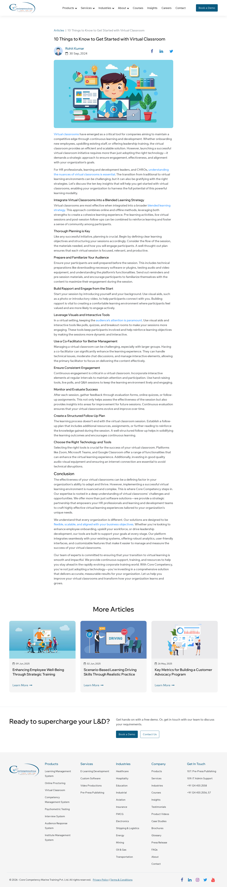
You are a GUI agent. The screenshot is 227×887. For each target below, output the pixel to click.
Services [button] (86, 8)
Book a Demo (207, 7)
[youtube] (213, 880)
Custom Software (90, 778)
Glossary (156, 835)
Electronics (122, 821)
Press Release (159, 842)
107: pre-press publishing (201, 771)
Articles (59, 30)
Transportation (124, 856)
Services (156, 778)
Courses (138, 8)
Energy (120, 835)
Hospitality (122, 778)
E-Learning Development (94, 771)
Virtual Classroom (55, 790)
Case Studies (158, 821)
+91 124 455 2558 (197, 785)
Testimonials (158, 806)
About (155, 856)
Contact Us (150, 734)
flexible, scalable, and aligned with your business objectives (93, 524)
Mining (120, 842)
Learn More (22, 685)
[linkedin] (190, 880)
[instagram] (197, 880)
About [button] (122, 8)
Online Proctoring (55, 783)
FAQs (154, 849)
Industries (157, 785)
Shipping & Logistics (127, 828)
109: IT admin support (200, 778)
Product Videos (160, 814)
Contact (180, 8)
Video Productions (91, 785)
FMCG (119, 814)
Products (156, 771)
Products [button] (68, 8)
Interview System (55, 816)
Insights (152, 8)
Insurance (121, 806)
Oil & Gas (121, 849)
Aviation (120, 799)
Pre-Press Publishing (92, 792)
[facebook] (182, 880)
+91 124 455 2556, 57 (199, 792)
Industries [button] (104, 8)
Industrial (121, 792)
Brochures (157, 828)
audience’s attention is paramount (119, 320)
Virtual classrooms (66, 134)
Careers (166, 8)
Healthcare (122, 771)
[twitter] (205, 880)
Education (122, 785)
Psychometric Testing (57, 809)
